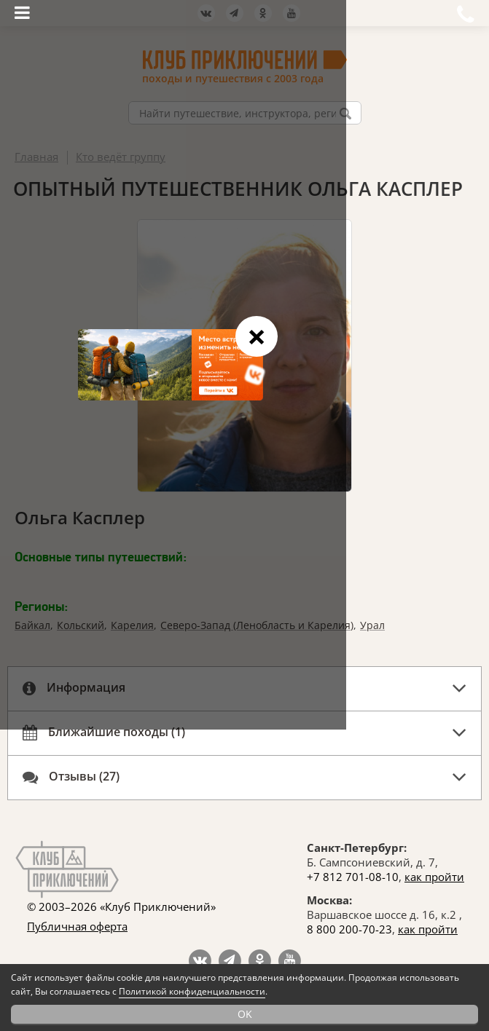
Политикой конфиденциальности (192, 991)
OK (245, 1014)
